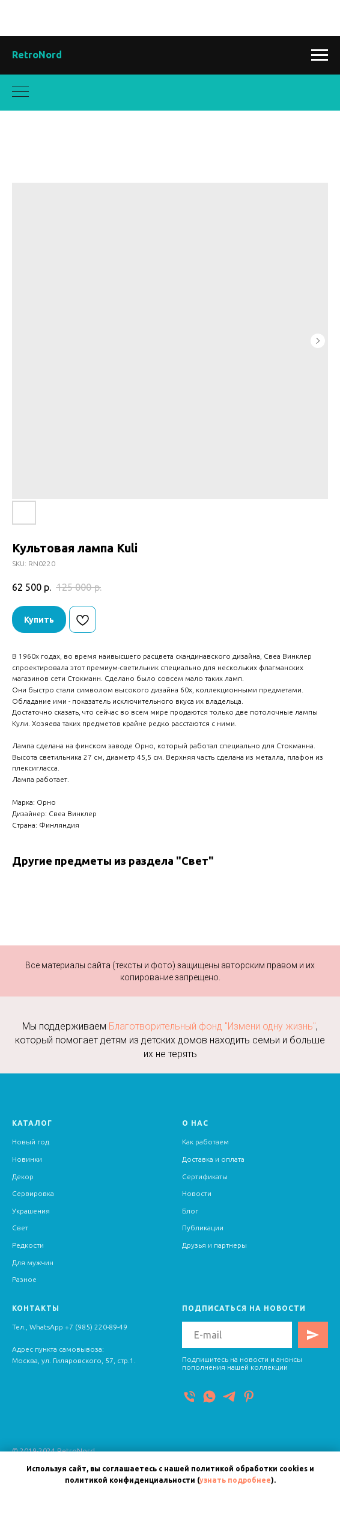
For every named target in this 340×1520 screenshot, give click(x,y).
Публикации (202, 1228)
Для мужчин (32, 1262)
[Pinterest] (249, 1396)
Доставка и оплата (213, 1159)
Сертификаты (205, 1176)
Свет (20, 1228)
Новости (196, 1193)
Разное (24, 1279)
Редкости (28, 1245)
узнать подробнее (235, 1480)
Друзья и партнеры (214, 1245)
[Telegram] (229, 1396)
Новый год (30, 1142)
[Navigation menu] (319, 55)
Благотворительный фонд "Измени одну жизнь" (212, 1026)
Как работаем (205, 1142)
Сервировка (33, 1193)
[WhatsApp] (209, 1396)
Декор (23, 1176)
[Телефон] (189, 1396)
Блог (190, 1211)
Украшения (31, 1211)
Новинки (27, 1159)
